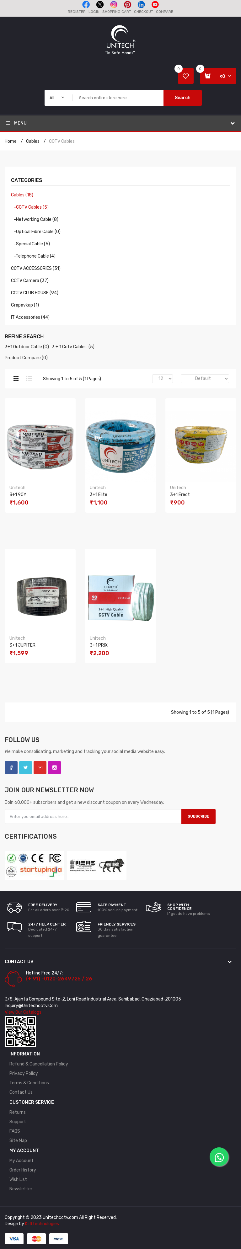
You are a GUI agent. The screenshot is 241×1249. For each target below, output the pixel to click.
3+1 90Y (17, 494)
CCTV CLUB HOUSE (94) (34, 293)
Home (11, 141)
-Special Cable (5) (30, 244)
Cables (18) (22, 195)
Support (17, 1121)
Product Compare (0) (26, 357)
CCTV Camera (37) (30, 280)
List (29, 378)
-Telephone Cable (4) (33, 256)
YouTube (40, 767)
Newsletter (20, 1189)
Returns (17, 1112)
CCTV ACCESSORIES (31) (36, 268)
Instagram (54, 767)
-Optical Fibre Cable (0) (36, 231)
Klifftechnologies (42, 1223)
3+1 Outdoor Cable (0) (27, 347)
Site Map (18, 1140)
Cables (33, 141)
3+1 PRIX (99, 645)
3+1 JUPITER (22, 645)
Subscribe (198, 816)
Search (182, 97)
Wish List (18, 1179)
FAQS (14, 1131)
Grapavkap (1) (25, 305)
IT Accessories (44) (30, 317)
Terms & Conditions (29, 1083)
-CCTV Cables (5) (30, 207)
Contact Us (21, 1092)
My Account (21, 1160)
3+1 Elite (98, 494)
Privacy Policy (23, 1073)
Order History (22, 1170)
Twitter (25, 767)
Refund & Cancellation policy (38, 1064)
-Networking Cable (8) (34, 219)
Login (93, 11)
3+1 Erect (180, 494)
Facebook (11, 767)
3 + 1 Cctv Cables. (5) (73, 347)
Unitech (17, 487)
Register (77, 11)
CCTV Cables (62, 141)
